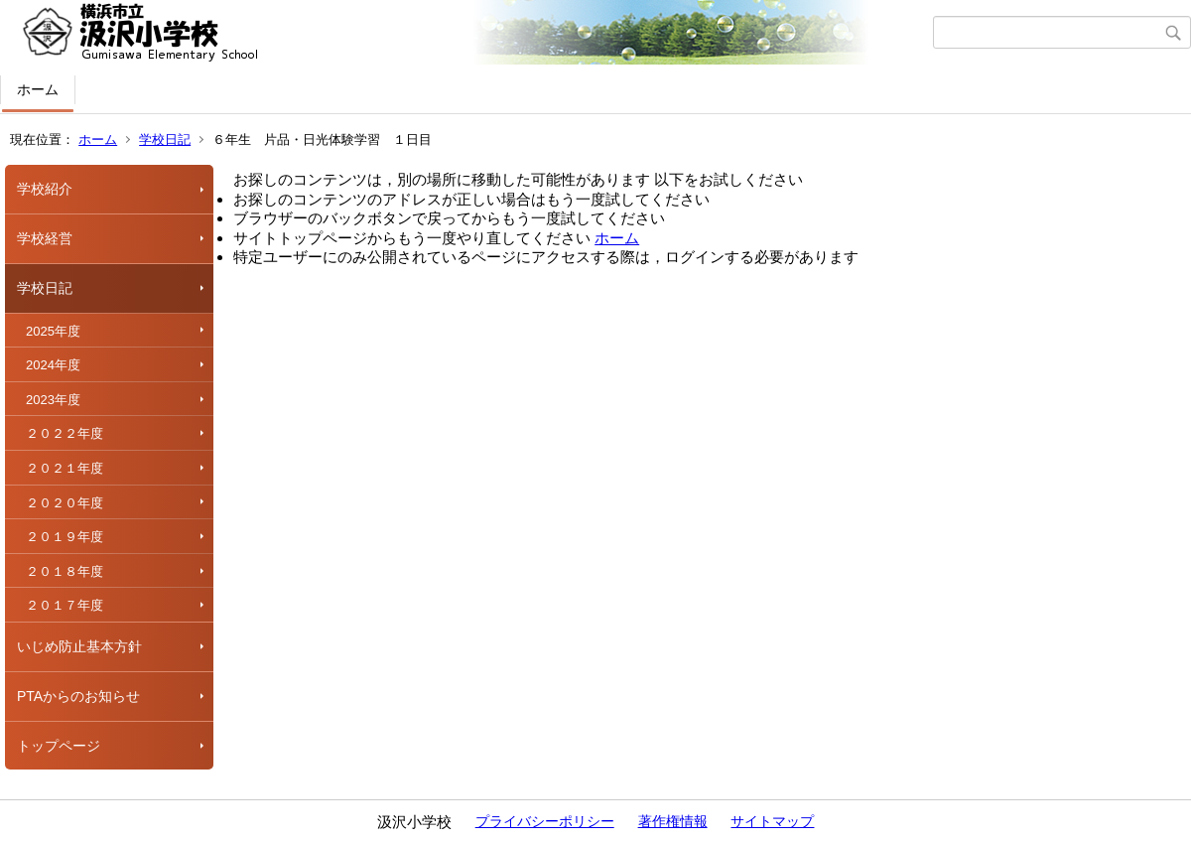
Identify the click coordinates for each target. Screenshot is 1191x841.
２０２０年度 (64, 502)
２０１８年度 (64, 571)
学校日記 (165, 139)
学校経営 (44, 238)
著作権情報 (673, 821)
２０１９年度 (64, 536)
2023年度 (53, 399)
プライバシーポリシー (544, 821)
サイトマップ (772, 821)
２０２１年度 (64, 468)
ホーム (38, 89)
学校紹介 (44, 189)
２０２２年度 (64, 433)
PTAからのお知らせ (78, 696)
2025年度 (53, 331)
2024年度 (53, 364)
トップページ (58, 746)
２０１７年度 (64, 605)
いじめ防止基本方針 (79, 646)
